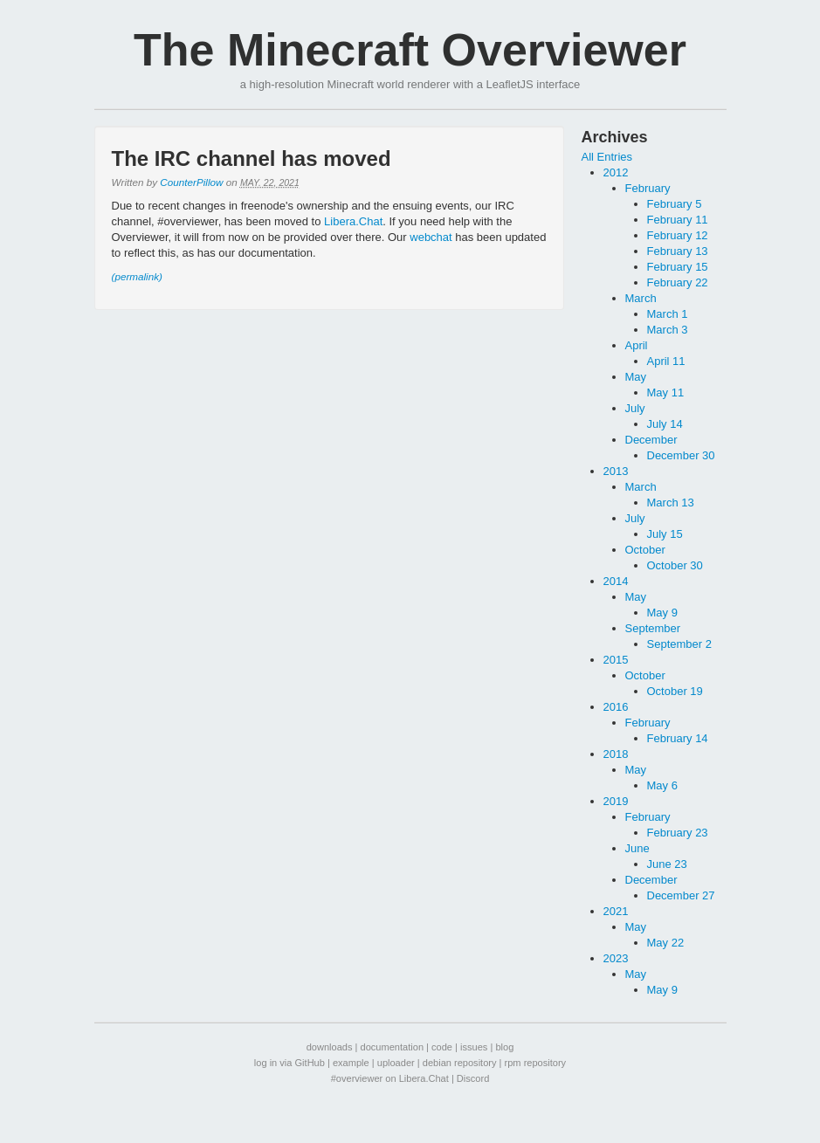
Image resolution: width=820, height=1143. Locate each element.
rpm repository (536, 1062)
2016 (616, 706)
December (651, 439)
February (648, 188)
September (653, 628)
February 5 (674, 203)
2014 (616, 581)
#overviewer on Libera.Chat (390, 1078)
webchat (430, 237)
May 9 (662, 612)
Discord (473, 1078)
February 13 (677, 251)
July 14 (665, 423)
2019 (616, 801)
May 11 (666, 392)
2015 (616, 659)
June (637, 848)
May (636, 376)
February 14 (677, 738)
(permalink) (137, 276)
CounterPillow (191, 182)
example (351, 1062)
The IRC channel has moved (251, 158)
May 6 (662, 785)
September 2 (679, 644)
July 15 (665, 534)
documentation (392, 1047)
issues (473, 1047)
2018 (616, 754)
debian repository (460, 1062)
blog (504, 1047)
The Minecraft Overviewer (410, 49)
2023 (616, 958)
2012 (616, 172)
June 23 (667, 864)
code (441, 1047)
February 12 (677, 235)
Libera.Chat (353, 221)
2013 (616, 471)
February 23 (677, 832)
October (645, 549)
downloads (330, 1047)
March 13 (670, 502)
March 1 (667, 313)
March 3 (667, 329)
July (635, 408)
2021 (616, 911)
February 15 (677, 266)
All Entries (607, 156)
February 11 (677, 219)
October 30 (675, 565)
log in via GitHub (289, 1062)
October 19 (675, 691)
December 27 (681, 895)
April (636, 345)
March (641, 298)
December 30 (681, 455)
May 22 (666, 942)
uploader (396, 1062)
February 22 (677, 282)
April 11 (666, 361)
